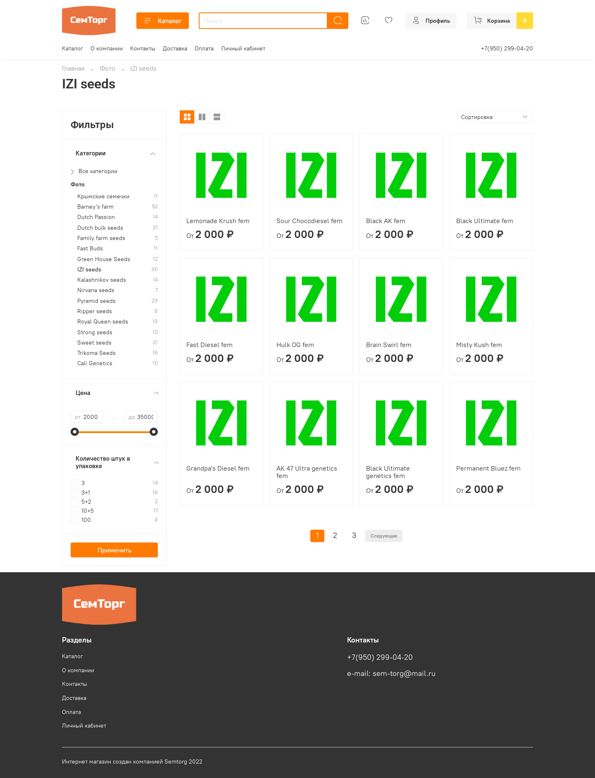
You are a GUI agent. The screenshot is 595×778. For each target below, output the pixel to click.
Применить (114, 550)
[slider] (75, 432)
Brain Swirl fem (389, 344)
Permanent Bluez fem (488, 468)
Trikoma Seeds (96, 353)
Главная (73, 68)
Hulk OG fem (295, 344)
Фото (107, 68)
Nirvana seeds (95, 290)
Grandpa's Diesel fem (218, 468)
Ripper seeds (94, 311)
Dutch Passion (96, 217)
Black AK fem (385, 221)
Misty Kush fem (479, 344)
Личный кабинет (243, 48)
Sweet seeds (94, 342)
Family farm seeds (101, 238)
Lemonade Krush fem (218, 221)
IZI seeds (89, 269)
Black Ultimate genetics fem (388, 472)
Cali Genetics (94, 363)
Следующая (384, 536)
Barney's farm (95, 206)
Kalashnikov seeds (101, 279)
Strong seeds (94, 332)
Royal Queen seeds (102, 321)
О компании (106, 48)
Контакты (142, 48)
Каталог (162, 21)
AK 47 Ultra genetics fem (306, 472)
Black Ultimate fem (484, 221)
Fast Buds (90, 248)
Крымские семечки (103, 196)
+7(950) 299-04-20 (507, 48)
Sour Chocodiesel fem (309, 221)
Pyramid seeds (96, 301)
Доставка (175, 48)
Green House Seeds (103, 259)
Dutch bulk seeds (100, 227)
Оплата (204, 48)
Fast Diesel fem (209, 344)
